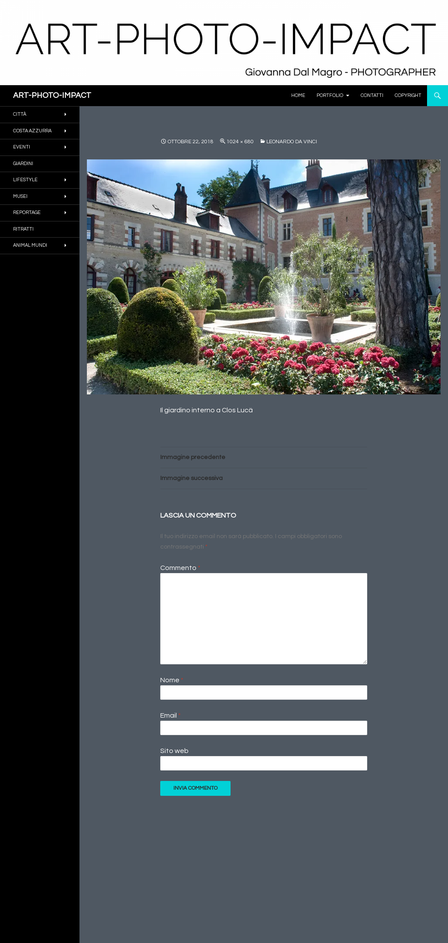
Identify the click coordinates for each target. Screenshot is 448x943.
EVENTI (21, 147)
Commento (180, 567)
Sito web (174, 750)
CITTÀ (19, 114)
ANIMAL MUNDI (30, 245)
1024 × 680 (240, 142)
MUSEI (20, 196)
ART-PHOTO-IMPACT (52, 95)
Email (170, 715)
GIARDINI (23, 163)
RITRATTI (23, 229)
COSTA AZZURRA (32, 130)
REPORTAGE (27, 212)
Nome (171, 680)
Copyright (408, 95)
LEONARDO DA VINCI (291, 142)
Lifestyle (25, 179)
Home (298, 95)
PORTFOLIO (330, 95)
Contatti (372, 95)
